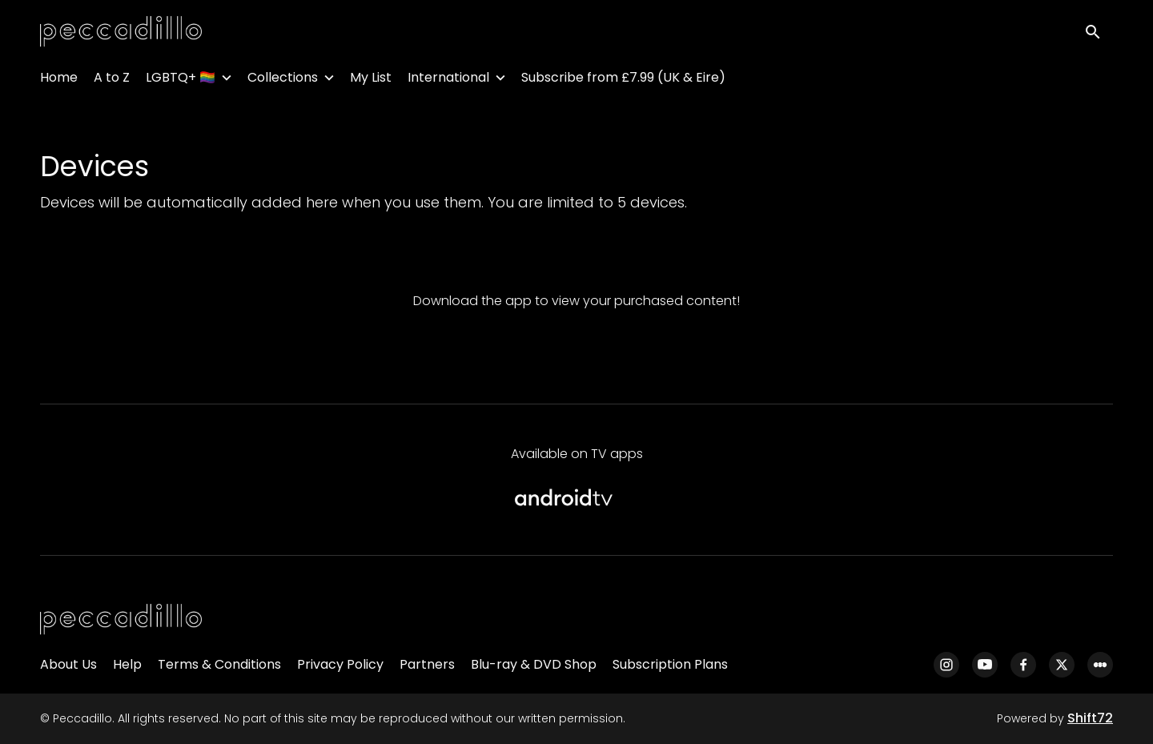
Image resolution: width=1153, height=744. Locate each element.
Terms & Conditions (219, 664)
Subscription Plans (670, 664)
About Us (68, 664)
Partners (427, 664)
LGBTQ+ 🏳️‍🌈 (180, 80)
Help (127, 664)
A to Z (112, 80)
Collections (282, 80)
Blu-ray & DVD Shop (534, 664)
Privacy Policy (340, 664)
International (448, 80)
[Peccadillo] (121, 620)
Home (59, 80)
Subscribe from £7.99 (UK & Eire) (623, 80)
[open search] (1098, 33)
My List (371, 80)
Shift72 (1090, 718)
